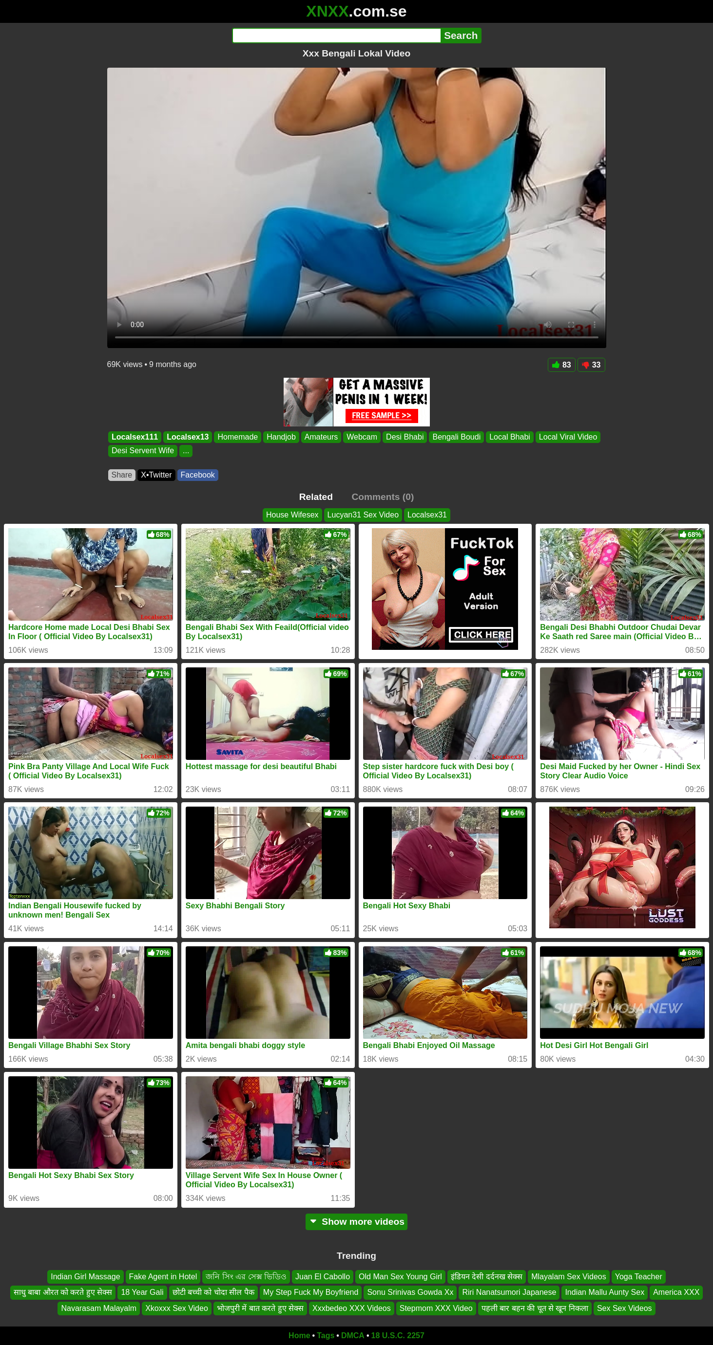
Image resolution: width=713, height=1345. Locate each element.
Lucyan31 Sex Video (363, 515)
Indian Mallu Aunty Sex (604, 1292)
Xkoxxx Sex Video (176, 1308)
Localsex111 (135, 437)
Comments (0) (382, 497)
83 (561, 365)
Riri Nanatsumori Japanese (509, 1292)
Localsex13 (188, 437)
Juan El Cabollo (322, 1276)
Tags (325, 1335)
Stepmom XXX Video (436, 1308)
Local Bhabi (509, 437)
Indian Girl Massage (85, 1276)
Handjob (281, 437)
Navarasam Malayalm (98, 1308)
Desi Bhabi (405, 437)
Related (316, 497)
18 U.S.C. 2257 (397, 1335)
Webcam (362, 437)
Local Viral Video (568, 437)
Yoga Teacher (638, 1276)
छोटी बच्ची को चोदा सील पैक (213, 1292)
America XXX (676, 1292)
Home (299, 1335)
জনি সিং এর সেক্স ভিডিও (246, 1276)
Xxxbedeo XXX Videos (351, 1308)
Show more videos (356, 1221)
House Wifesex (292, 515)
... (186, 451)
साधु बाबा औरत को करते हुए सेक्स (63, 1292)
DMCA (353, 1335)
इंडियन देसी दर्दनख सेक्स (486, 1276)
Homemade (237, 437)
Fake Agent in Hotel (163, 1276)
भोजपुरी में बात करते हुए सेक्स (260, 1308)
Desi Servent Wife (143, 451)
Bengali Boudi (456, 437)
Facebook (198, 475)
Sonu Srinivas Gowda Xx (410, 1292)
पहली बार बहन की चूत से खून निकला (535, 1308)
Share (122, 475)
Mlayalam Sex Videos (568, 1276)
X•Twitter (156, 475)
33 (591, 365)
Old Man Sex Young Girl (400, 1276)
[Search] (336, 35)
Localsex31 (427, 515)
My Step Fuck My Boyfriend (311, 1292)
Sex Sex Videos (624, 1308)
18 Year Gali (142, 1292)
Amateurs (320, 437)
